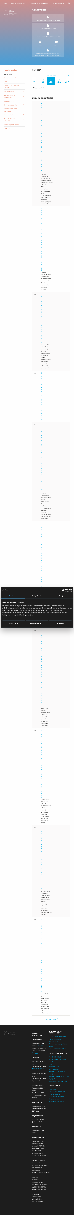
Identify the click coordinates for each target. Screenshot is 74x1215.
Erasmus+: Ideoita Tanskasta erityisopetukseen (41, 668)
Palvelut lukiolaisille (11, 70)
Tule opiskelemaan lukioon (57, 1037)
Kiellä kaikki (13, 623)
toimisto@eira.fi (38, 1069)
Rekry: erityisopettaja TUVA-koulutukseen (41, 137)
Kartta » (41, 1046)
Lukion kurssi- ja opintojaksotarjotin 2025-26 (48, 18)
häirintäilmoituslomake (56, 1102)
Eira (5, 3)
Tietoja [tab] (61, 596)
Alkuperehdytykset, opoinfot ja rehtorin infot (48, 35)
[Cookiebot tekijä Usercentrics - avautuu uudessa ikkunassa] (63, 590)
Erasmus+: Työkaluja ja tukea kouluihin (41, 858)
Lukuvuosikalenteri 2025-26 (48, 26)
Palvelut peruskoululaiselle (57, 1060)
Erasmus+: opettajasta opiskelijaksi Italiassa (41, 562)
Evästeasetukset (37, 623)
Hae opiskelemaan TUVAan (57, 1049)
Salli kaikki (60, 623)
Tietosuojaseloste (54, 1094)
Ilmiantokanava (54, 1099)
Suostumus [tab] (13, 596)
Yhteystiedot (53, 1089)
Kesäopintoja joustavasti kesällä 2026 (41, 239)
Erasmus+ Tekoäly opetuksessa (41, 396)
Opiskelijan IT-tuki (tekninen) (58, 1081)
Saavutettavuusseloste (56, 1097)
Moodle (56, 43)
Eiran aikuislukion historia (57, 1092)
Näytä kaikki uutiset (51, 1019)
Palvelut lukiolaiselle (55, 1057)
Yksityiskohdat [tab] (37, 596)
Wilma (40, 43)
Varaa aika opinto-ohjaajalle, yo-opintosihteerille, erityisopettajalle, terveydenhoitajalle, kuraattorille (48, 52)
